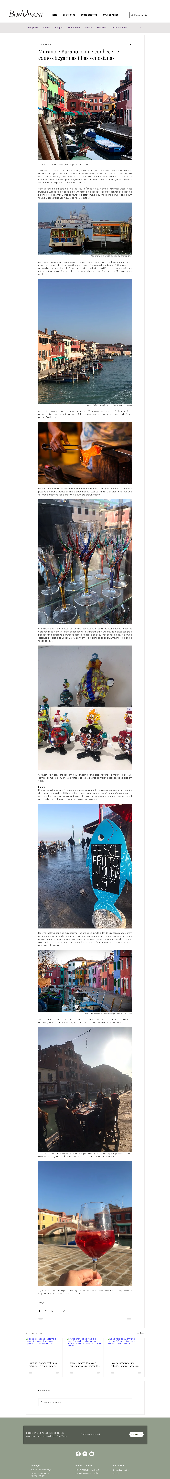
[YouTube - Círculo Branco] (91, 1453)
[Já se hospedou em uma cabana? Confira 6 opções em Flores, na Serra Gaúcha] (126, 1348)
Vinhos (46, 27)
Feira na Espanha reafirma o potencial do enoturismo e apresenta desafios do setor (43, 1364)
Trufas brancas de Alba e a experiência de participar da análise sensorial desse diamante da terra (84, 1364)
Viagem (59, 27)
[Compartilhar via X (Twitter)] (46, 1311)
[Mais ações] (130, 44)
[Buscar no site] (144, 15)
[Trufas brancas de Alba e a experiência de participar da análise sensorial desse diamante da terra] (85, 1348)
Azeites (88, 27)
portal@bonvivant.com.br (86, 1473)
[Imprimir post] (64, 1311)
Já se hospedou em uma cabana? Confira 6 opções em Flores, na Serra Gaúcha (125, 1364)
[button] (141, 28)
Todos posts (32, 27)
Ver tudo (141, 1333)
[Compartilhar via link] (58, 1311)
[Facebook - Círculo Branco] (78, 1453)
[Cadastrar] (136, 1434)
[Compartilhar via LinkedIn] (52, 1311)
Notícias (101, 27)
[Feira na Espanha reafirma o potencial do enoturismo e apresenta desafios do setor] (44, 1348)
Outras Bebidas (119, 27)
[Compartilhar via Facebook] (39, 1311)
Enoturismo (74, 27)
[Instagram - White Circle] (84, 1453)
